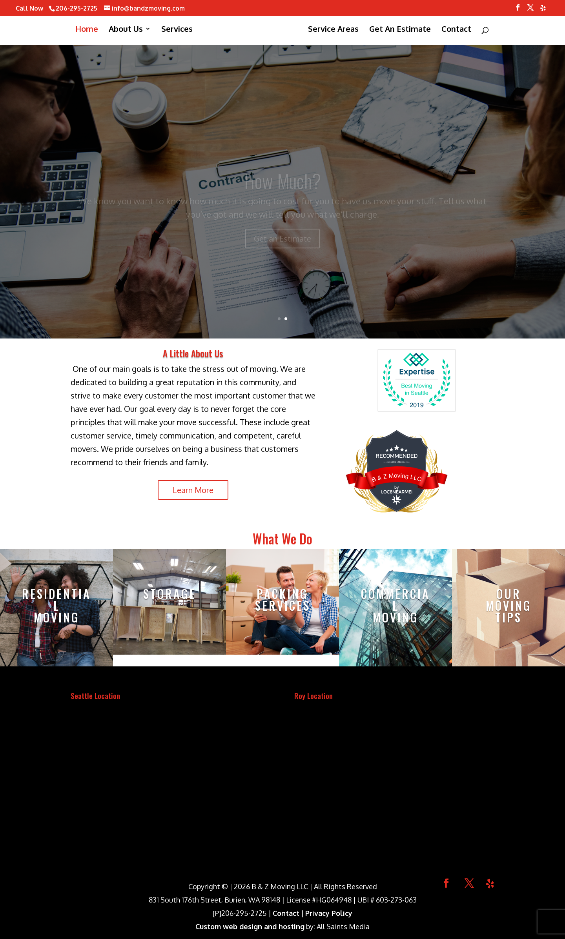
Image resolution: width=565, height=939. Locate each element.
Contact (286, 913)
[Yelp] (543, 10)
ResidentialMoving (56, 605)
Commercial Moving (395, 605)
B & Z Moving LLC (397, 477)
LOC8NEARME (396, 491)
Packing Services (282, 599)
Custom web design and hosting (249, 926)
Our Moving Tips (509, 605)
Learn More (193, 490)
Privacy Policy (328, 913)
